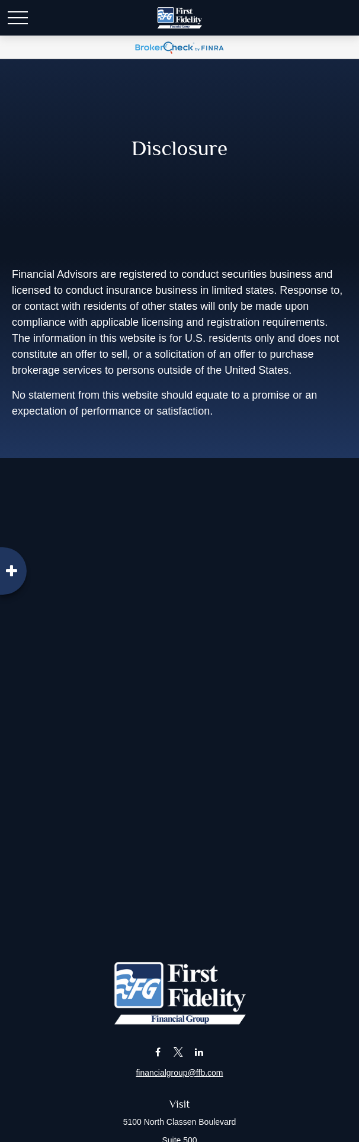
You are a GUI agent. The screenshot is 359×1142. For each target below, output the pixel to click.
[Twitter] (179, 1052)
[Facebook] (158, 1052)
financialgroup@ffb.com (179, 1072)
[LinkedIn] (199, 1052)
